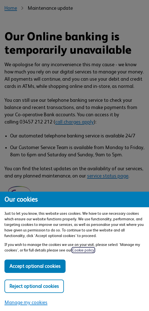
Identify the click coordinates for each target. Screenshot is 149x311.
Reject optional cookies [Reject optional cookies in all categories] (34, 286)
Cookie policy (83, 250)
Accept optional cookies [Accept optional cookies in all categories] (35, 266)
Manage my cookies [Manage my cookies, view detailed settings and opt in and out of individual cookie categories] (25, 302)
